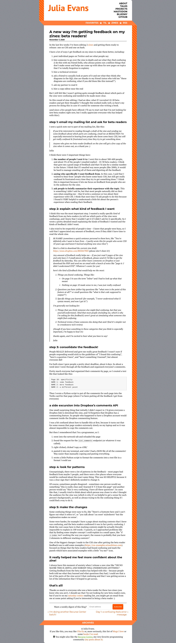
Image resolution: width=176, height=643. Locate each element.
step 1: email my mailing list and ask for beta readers (88, 122)
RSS (125, 23)
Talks (123, 6)
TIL (105, 23)
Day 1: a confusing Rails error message (111, 613)
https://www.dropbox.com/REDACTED (70, 250)
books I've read (90, 634)
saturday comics (76, 595)
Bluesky (122, 14)
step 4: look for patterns (67, 467)
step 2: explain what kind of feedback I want (82, 208)
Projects (121, 9)
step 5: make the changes (68, 507)
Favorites (92, 23)
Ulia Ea (80, 631)
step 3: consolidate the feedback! (73, 347)
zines (90, 44)
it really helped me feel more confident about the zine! (85, 559)
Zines (114, 23)
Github (123, 17)
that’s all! (56, 585)
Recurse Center (85, 636)
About (123, 3)
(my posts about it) (94, 639)
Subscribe (118, 607)
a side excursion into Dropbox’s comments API (83, 405)
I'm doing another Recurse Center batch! (67, 613)
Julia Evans (68, 7)
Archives (88, 622)
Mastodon (120, 11)
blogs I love (118, 631)
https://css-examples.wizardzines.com (103, 545)
